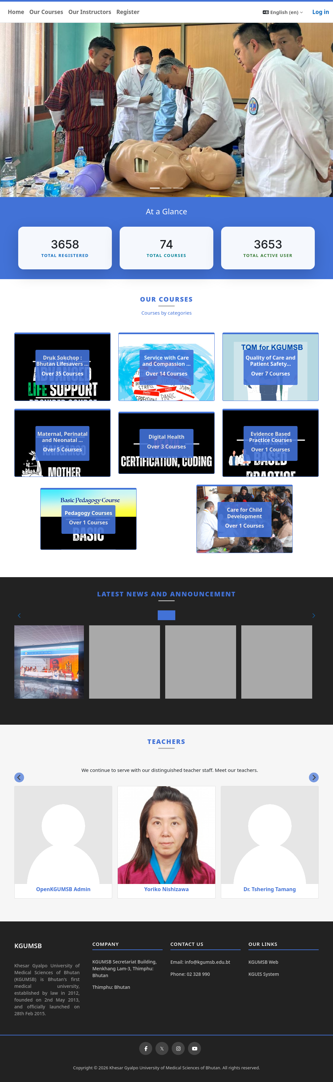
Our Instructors (89, 12)
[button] (283, 12)
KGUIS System (263, 974)
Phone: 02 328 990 (190, 974)
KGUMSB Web (263, 962)
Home (16, 12)
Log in (321, 12)
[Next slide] (314, 777)
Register (128, 12)
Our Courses (46, 12)
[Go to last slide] (19, 777)
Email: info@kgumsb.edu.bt (200, 962)
